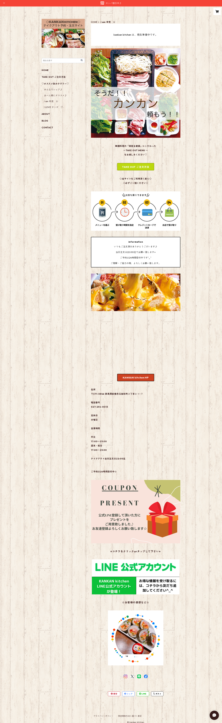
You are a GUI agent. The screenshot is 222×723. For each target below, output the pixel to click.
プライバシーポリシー (103, 716)
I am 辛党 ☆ (51, 101)
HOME (94, 22)
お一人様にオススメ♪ (55, 95)
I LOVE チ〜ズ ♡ (53, 107)
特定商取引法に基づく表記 (130, 716)
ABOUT (46, 114)
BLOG (45, 120)
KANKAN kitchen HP (136, 377)
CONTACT (47, 127)
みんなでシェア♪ (53, 89)
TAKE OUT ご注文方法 (135, 166)
